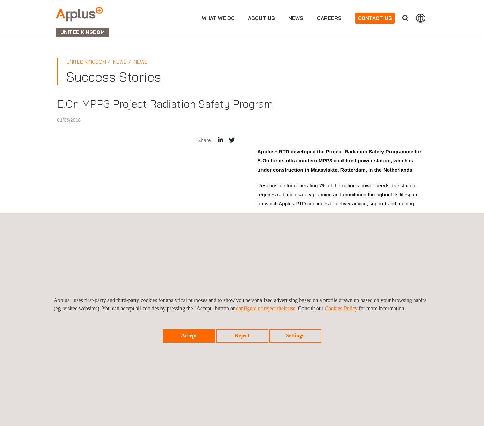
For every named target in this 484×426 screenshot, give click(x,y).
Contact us (375, 18)
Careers (329, 18)
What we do (218, 18)
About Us (261, 18)
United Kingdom (86, 62)
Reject (242, 335)
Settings (295, 335)
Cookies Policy (341, 308)
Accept (189, 335)
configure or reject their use (265, 308)
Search (405, 18)
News (296, 18)
